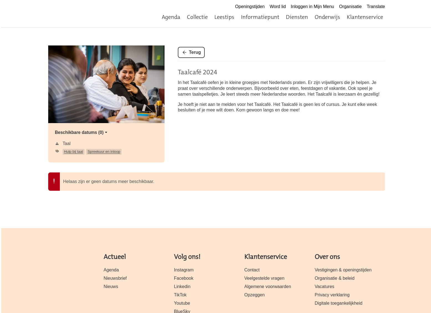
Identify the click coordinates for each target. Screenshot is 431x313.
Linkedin (182, 286)
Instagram (184, 270)
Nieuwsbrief (115, 278)
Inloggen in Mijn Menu (312, 6)
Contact (252, 270)
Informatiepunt (260, 17)
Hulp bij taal (73, 151)
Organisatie (350, 6)
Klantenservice (365, 17)
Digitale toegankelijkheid (338, 303)
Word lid (278, 6)
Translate (376, 6)
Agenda (171, 17)
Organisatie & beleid (335, 278)
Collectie (197, 17)
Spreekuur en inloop (104, 151)
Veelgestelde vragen (264, 278)
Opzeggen (254, 294)
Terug (195, 52)
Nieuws (111, 286)
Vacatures (324, 286)
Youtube (182, 303)
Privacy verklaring (332, 294)
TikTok (180, 294)
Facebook (183, 278)
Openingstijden (250, 6)
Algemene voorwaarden (267, 286)
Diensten (297, 17)
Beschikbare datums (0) (81, 132)
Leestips (224, 17)
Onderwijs (327, 17)
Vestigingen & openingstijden (343, 270)
